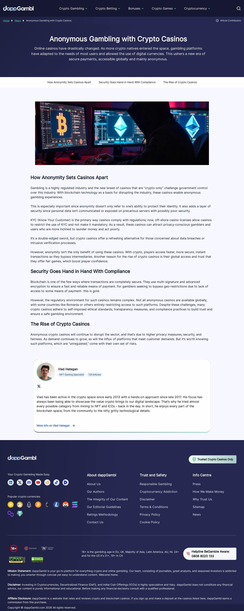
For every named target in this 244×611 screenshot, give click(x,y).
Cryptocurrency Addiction (158, 491)
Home (6, 20)
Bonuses (134, 8)
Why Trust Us (202, 499)
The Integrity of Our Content (107, 499)
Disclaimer (147, 499)
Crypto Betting (106, 8)
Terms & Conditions (154, 507)
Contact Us (95, 522)
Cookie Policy (150, 522)
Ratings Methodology (102, 514)
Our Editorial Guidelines (104, 507)
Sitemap (199, 507)
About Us (93, 484)
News (18, 20)
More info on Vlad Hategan (53, 425)
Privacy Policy (150, 514)
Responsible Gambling (156, 484)
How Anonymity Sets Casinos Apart (69, 82)
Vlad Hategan (68, 369)
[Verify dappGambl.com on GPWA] (17, 560)
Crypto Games (162, 8)
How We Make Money (208, 491)
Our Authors (95, 491)
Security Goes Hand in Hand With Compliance (127, 82)
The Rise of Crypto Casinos (180, 82)
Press (197, 484)
